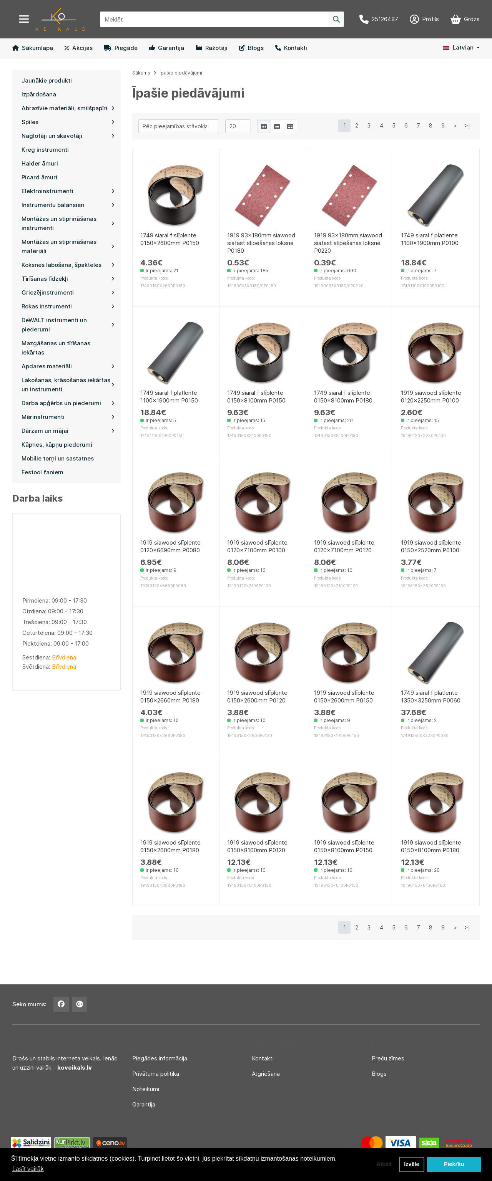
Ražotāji (212, 47)
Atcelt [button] (384, 1164)
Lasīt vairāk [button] (28, 1169)
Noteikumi (145, 1089)
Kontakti (291, 47)
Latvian (458, 47)
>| (467, 125)
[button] (461, 48)
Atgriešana (266, 1073)
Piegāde (121, 47)
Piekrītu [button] (454, 1164)
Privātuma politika (155, 1073)
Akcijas (79, 47)
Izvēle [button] (411, 1164)
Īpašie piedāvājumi (181, 73)
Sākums (141, 73)
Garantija (166, 47)
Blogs (251, 47)
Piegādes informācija (159, 1058)
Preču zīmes (388, 1058)
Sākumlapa (32, 47)
